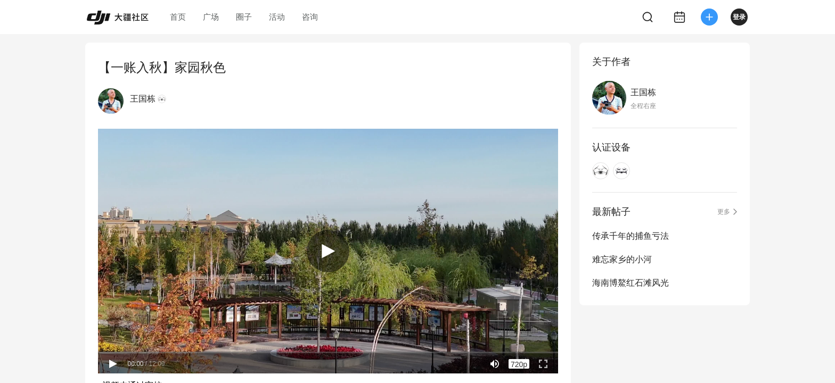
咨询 (310, 16)
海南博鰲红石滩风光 (630, 282)
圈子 (244, 16)
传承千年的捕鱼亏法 (630, 235)
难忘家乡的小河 (622, 259)
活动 (277, 16)
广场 (211, 16)
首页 (178, 16)
